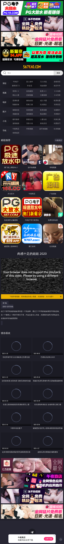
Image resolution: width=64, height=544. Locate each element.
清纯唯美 (29, 114)
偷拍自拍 (29, 100)
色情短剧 (16, 133)
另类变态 (57, 104)
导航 (4, 130)
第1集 (5, 303)
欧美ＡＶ (43, 91)
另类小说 (29, 123)
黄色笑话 (43, 123)
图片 (4, 111)
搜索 (58, 73)
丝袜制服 (29, 95)
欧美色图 (43, 110)
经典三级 (29, 104)
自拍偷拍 (29, 91)
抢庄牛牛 (57, 85)
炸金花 (29, 85)
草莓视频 (29, 129)
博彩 (4, 83)
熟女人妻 (16, 95)
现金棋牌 (43, 85)
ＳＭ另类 (57, 95)
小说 (4, 121)
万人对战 (43, 81)
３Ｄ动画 (57, 91)
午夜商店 (16, 129)
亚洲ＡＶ (16, 91)
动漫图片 (57, 110)
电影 (4, 102)
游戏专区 (57, 81)
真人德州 (29, 81)
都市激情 (16, 119)
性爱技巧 (57, 123)
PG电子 (16, 81)
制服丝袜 (16, 104)
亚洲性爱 (16, 100)
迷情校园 (16, 123)
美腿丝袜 (16, 114)
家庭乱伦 (29, 119)
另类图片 (57, 114)
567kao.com (32, 67)
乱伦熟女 (43, 104)
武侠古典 (57, 119)
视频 (4, 92)
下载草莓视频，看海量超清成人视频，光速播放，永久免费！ (36, 296)
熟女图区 (43, 114)
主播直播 (43, 95)
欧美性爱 (57, 100)
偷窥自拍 (16, 110)
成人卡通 (43, 100)
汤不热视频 (43, 129)
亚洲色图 (29, 110)
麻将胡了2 (16, 85)
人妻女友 (43, 119)
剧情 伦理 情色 (31, 313)
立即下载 (48, 539)
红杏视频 (57, 129)
